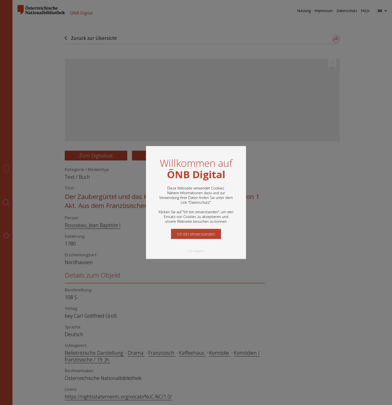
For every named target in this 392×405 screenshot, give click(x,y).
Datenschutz (199, 202)
